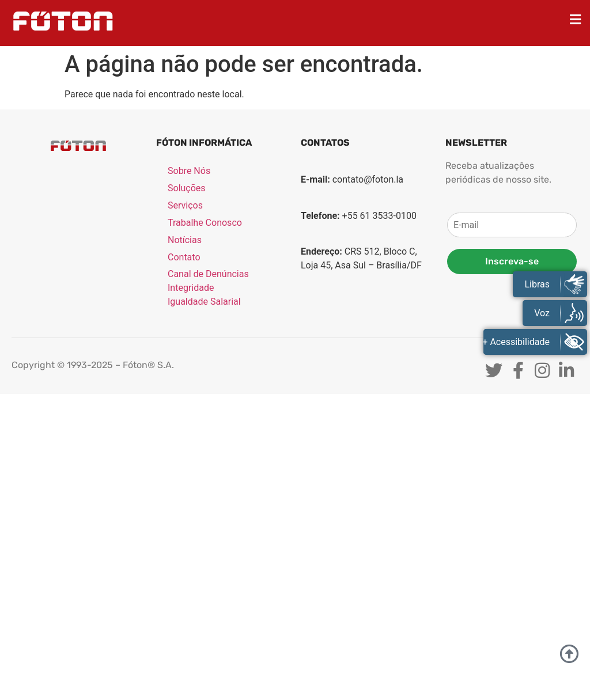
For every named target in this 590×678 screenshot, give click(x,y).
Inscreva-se (512, 261)
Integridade (191, 288)
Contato (184, 257)
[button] (575, 19)
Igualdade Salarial (204, 302)
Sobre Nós (189, 171)
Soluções (187, 188)
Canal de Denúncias (208, 274)
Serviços (185, 205)
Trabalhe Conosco (205, 223)
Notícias (185, 240)
